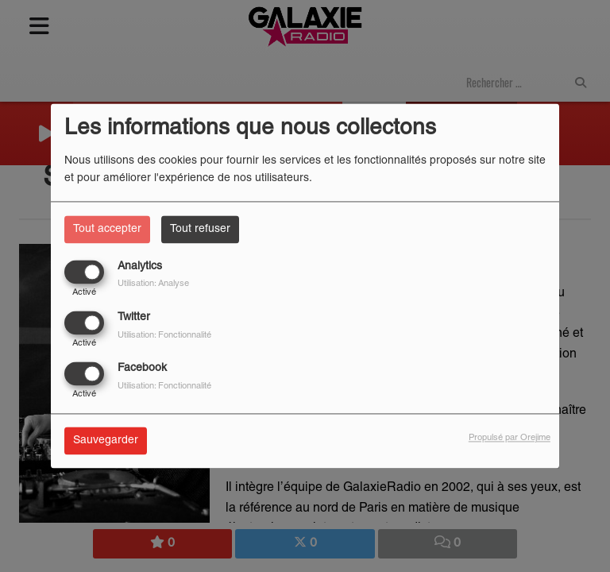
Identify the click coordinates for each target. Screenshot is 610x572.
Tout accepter (107, 229)
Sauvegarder (105, 441)
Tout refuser (200, 229)
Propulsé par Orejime (509, 439)
